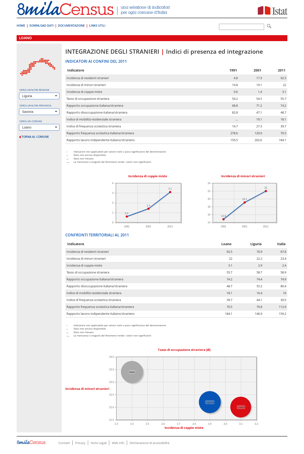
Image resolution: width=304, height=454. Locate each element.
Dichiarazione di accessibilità (149, 443)
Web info (118, 443)
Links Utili (97, 26)
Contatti (64, 443)
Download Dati (41, 26)
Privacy (80, 443)
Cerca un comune (30, 121)
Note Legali (99, 443)
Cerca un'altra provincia (35, 105)
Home (21, 26)
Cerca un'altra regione (34, 89)
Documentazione (71, 26)
